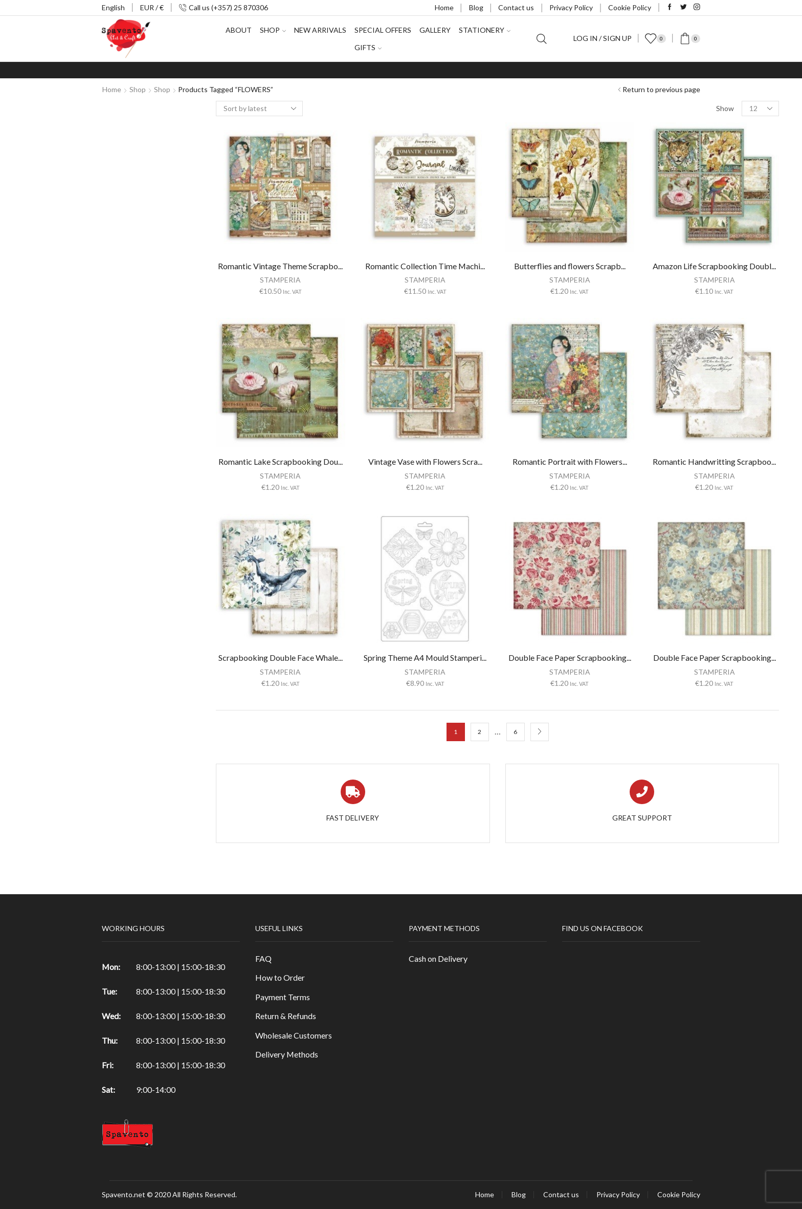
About (239, 30)
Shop (273, 30)
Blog (476, 7)
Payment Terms (282, 997)
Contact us (516, 7)
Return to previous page (661, 89)
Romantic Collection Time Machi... (425, 266)
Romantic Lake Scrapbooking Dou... (280, 461)
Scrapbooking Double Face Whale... (280, 657)
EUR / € (152, 7)
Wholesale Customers (293, 1035)
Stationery (484, 30)
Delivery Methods (286, 1054)
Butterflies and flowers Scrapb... (570, 266)
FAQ (263, 958)
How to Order (280, 977)
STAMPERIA (280, 279)
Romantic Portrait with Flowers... (570, 461)
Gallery (435, 30)
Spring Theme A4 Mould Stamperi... (425, 657)
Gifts (368, 47)
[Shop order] (259, 108)
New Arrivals (320, 30)
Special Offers (382, 30)
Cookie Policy (629, 7)
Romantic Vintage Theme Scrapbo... (280, 266)
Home (444, 7)
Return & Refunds (285, 1016)
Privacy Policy (571, 7)
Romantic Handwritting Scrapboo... (714, 461)
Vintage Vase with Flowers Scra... (425, 461)
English (113, 7)
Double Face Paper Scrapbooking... (569, 657)
